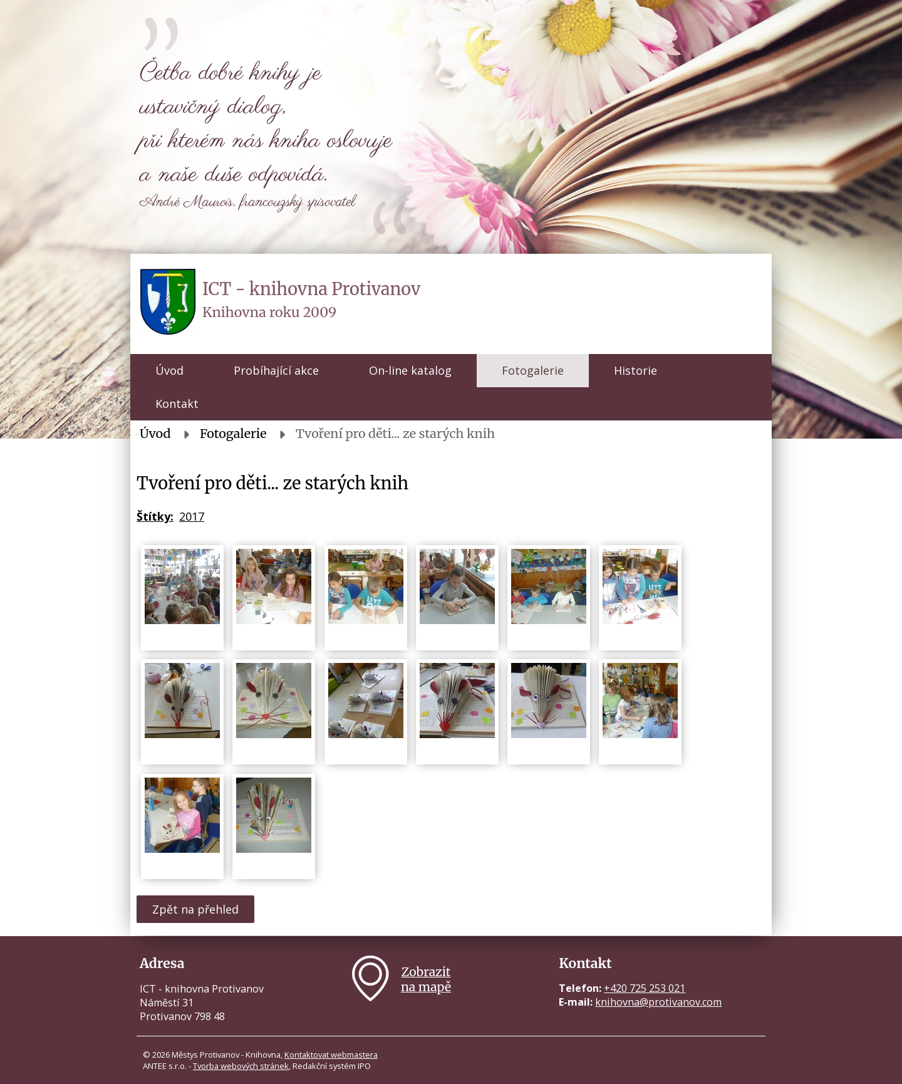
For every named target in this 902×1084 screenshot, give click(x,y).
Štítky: (155, 516)
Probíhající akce (276, 370)
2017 (191, 516)
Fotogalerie (533, 370)
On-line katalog (410, 370)
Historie (635, 370)
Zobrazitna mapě (426, 979)
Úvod (169, 370)
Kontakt (177, 403)
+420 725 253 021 (644, 988)
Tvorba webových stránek (241, 1065)
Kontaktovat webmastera (331, 1054)
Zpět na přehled (195, 909)
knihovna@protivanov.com (658, 1002)
